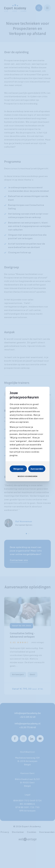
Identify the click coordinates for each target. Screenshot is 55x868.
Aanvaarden (37, 468)
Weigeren (18, 468)
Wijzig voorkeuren (27, 476)
